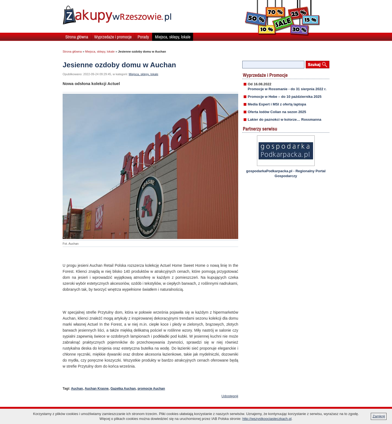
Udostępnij (230, 396)
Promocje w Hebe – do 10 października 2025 (284, 97)
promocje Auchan (151, 388)
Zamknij (378, 416)
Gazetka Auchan (123, 388)
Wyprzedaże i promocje (113, 37)
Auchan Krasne (97, 388)
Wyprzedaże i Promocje (265, 75)
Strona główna (76, 37)
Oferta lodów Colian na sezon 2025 (277, 112)
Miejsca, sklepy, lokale (172, 37)
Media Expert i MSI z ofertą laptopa (277, 104)
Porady (143, 37)
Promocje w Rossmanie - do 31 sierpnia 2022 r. (287, 89)
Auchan (77, 388)
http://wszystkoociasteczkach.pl (267, 419)
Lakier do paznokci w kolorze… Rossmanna (284, 119)
